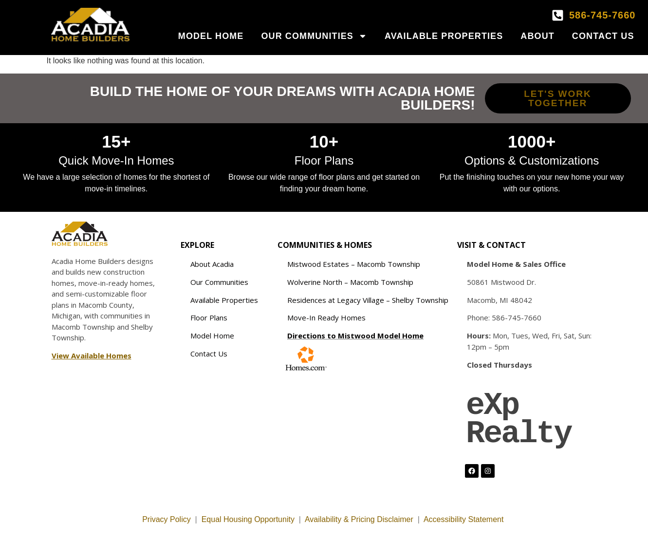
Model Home (211, 36)
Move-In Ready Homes (326, 317)
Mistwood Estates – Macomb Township (353, 264)
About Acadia (212, 264)
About (537, 36)
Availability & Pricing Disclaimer (359, 519)
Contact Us (603, 36)
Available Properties (444, 36)
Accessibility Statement (465, 519)
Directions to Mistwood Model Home (355, 335)
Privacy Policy (166, 519)
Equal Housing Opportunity (248, 519)
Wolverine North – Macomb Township (350, 282)
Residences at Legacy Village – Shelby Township (367, 300)
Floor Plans (208, 317)
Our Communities (314, 36)
